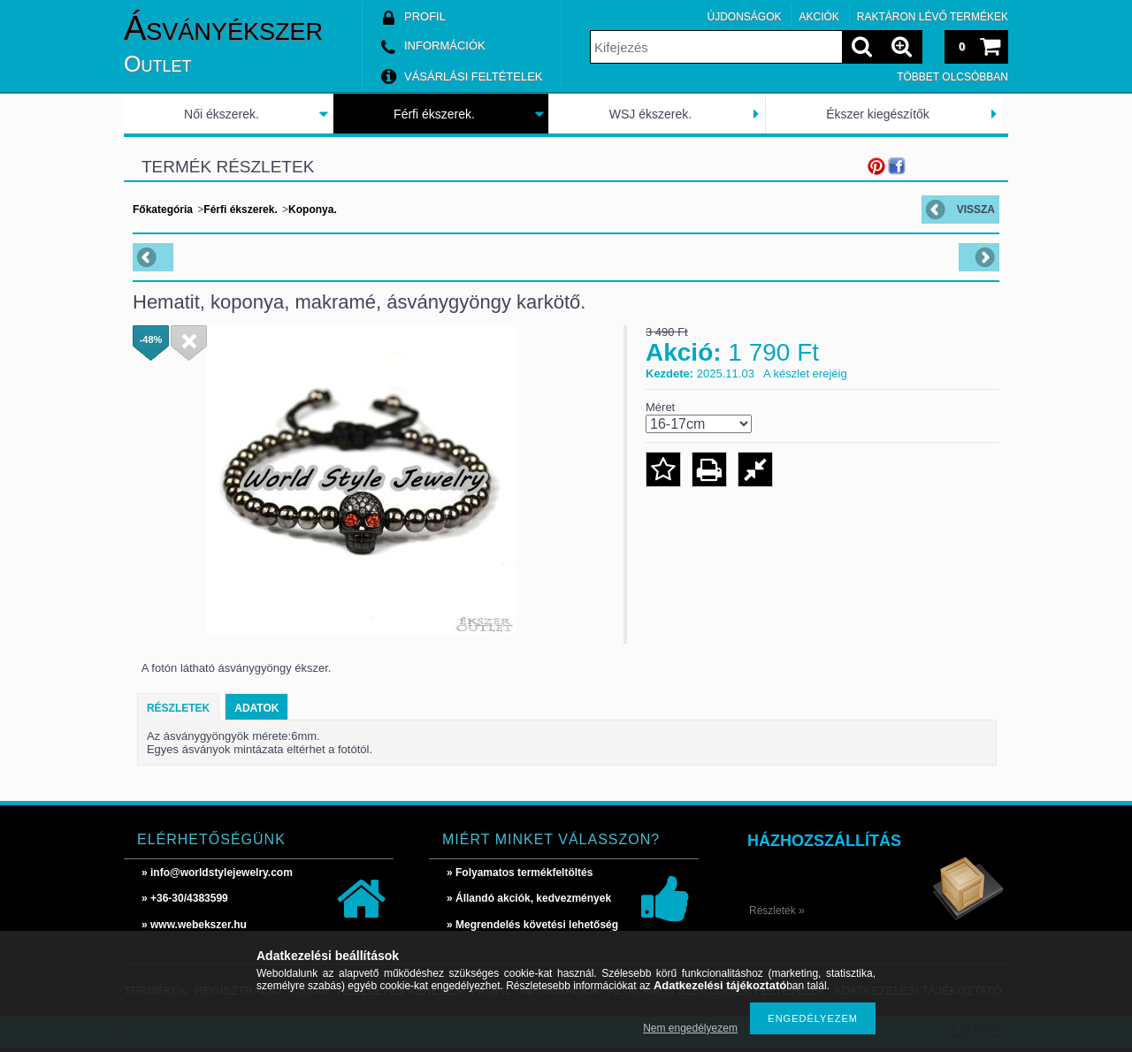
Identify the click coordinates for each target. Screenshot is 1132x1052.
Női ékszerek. (221, 114)
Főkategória (163, 209)
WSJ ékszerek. (650, 114)
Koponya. (312, 209)
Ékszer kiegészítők (877, 114)
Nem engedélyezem (690, 1028)
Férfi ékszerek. (434, 114)
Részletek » (777, 910)
